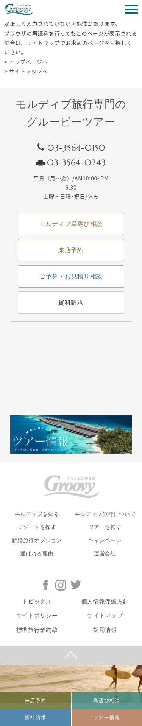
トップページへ (28, 61)
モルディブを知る (37, 514)
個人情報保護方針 (105, 602)
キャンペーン (105, 540)
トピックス (37, 602)
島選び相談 (106, 700)
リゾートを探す (36, 527)
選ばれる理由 (36, 554)
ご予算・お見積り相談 (71, 276)
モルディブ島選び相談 (71, 224)
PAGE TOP (71, 655)
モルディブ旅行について (105, 514)
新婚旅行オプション (37, 540)
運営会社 (105, 554)
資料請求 (35, 717)
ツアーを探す (105, 527)
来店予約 (35, 700)
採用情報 (105, 630)
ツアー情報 (106, 717)
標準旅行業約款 (37, 630)
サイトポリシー (37, 616)
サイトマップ (105, 616)
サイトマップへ (28, 71)
